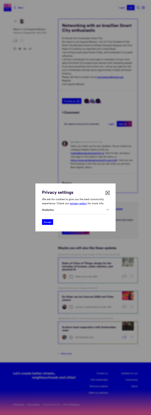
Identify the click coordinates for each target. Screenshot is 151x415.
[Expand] (75, 209)
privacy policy (78, 203)
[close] (107, 193)
